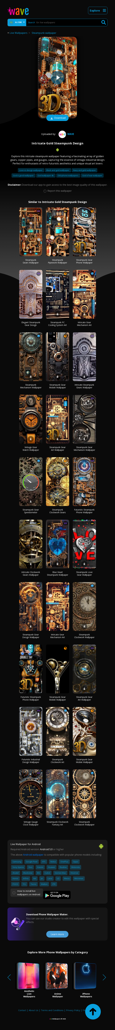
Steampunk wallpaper (44, 33)
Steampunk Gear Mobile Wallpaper (57, 386)
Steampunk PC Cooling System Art (57, 323)
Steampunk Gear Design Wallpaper (30, 636)
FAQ (85, 1010)
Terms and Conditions (52, 1010)
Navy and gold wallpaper (84, 170)
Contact (22, 1010)
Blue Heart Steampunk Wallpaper (57, 573)
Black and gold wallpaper (58, 170)
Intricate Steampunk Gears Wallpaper (84, 386)
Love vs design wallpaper (31, 170)
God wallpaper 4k (46, 175)
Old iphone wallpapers (68, 175)
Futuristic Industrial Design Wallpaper (31, 761)
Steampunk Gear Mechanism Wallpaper (84, 448)
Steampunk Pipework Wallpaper (57, 261)
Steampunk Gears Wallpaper (31, 261)
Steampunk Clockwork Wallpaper (84, 636)
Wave (66, 134)
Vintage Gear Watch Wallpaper (31, 448)
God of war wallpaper (92, 175)
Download (57, 118)
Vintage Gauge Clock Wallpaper (30, 823)
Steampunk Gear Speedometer (31, 511)
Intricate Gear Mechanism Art (84, 323)
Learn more (57, 934)
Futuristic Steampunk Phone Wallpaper (84, 511)
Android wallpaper (33, 854)
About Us (33, 1010)
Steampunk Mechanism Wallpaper (30, 386)
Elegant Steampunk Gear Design (30, 323)
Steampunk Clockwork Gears (57, 511)
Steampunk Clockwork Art (57, 761)
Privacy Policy (73, 1010)
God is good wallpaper (23, 175)
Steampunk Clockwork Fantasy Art (57, 823)
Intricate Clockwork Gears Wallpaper (30, 573)
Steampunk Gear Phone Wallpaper (84, 261)
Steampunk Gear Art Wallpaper (57, 448)
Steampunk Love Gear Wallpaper (84, 573)
